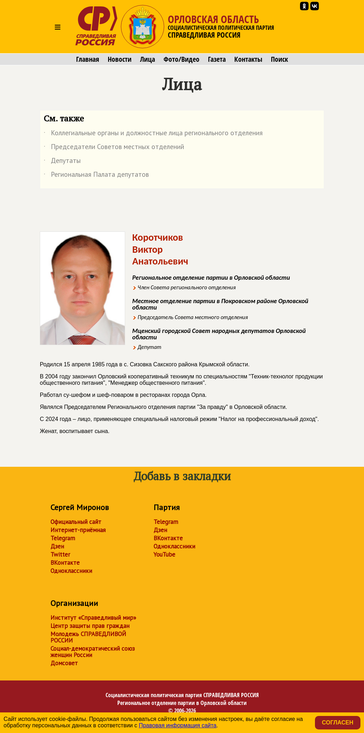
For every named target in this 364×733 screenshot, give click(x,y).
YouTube (164, 554)
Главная (87, 59)
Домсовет (64, 663)
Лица (147, 59)
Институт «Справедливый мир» (93, 617)
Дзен (57, 546)
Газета (217, 59)
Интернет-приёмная (78, 530)
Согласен (337, 723)
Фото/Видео (181, 59)
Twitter (60, 554)
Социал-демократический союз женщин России (92, 651)
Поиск (279, 59)
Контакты (248, 59)
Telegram (62, 538)
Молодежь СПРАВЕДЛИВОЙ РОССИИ (88, 637)
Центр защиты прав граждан (89, 626)
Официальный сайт (75, 522)
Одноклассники (71, 571)
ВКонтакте (65, 562)
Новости (120, 59)
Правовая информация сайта (177, 725)
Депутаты (62, 161)
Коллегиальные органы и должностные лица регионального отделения (153, 134)
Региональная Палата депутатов (96, 175)
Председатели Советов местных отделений (114, 148)
